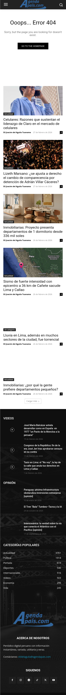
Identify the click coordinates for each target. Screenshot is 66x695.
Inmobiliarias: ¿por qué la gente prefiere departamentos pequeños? (30, 387)
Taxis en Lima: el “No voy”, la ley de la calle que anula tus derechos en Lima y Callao (42, 465)
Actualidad (8, 114)
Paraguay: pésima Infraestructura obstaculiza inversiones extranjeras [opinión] (42, 493)
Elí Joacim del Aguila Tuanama (17, 132)
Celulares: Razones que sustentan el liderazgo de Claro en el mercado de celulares (31, 124)
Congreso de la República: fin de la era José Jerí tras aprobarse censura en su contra (43, 448)
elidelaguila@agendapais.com (34, 656)
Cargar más (33, 401)
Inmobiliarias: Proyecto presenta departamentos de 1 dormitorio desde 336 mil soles (32, 231)
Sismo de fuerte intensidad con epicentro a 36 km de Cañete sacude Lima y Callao (31, 285)
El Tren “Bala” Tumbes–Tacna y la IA (43, 506)
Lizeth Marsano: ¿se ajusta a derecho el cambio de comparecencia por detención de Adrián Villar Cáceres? (32, 178)
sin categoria (9, 329)
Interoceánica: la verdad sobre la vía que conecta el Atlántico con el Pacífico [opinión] (43, 526)
